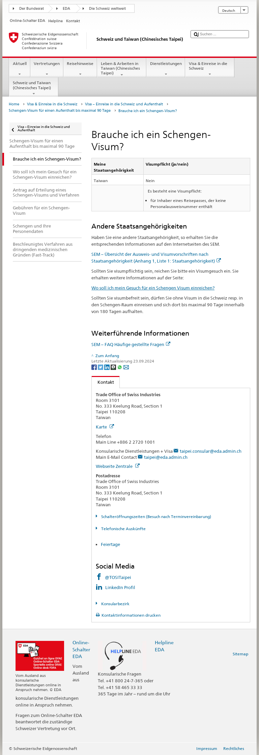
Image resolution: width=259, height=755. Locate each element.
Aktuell (19, 69)
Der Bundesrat (31, 8)
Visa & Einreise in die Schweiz (209, 69)
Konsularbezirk (115, 603)
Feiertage (110, 544)
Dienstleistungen (166, 69)
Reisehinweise (80, 69)
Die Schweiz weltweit (107, 8)
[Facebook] (94, 366)
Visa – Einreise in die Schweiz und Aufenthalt (124, 104)
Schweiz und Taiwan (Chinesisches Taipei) (33, 88)
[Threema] (114, 366)
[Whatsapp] (120, 366)
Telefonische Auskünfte (123, 528)
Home (14, 104)
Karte (105, 427)
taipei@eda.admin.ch (166, 457)
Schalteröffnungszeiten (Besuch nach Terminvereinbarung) (155, 516)
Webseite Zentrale (118, 466)
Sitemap (240, 653)
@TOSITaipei (118, 577)
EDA (66, 8)
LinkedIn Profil (120, 587)
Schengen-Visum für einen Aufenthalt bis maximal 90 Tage (60, 110)
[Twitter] (101, 366)
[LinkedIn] (107, 366)
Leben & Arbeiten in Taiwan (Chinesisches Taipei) (121, 69)
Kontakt (103, 382)
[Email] (126, 366)
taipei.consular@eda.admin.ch (210, 451)
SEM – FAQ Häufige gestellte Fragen (130, 344)
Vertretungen (47, 69)
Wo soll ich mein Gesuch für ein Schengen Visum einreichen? (152, 287)
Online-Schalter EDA (81, 649)
